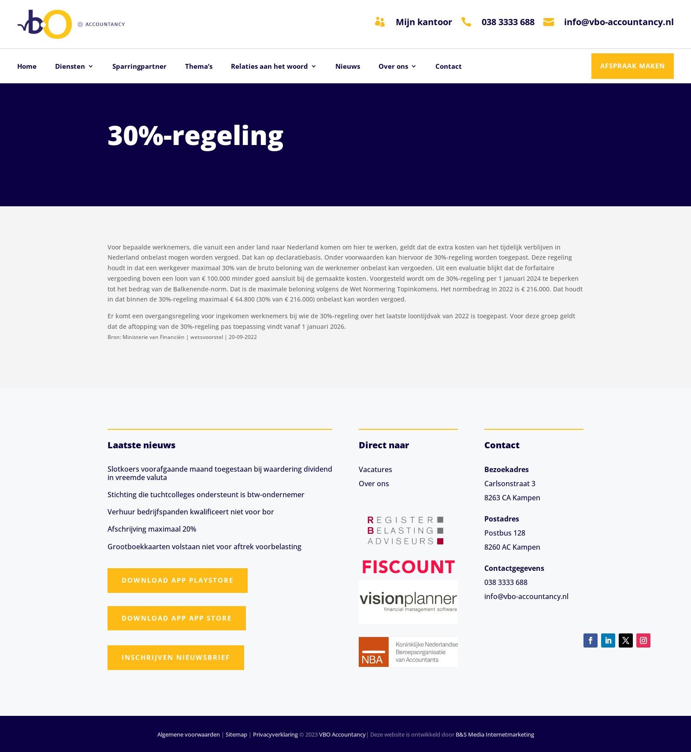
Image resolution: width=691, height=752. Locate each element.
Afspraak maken (632, 65)
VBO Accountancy (342, 734)
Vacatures (375, 469)
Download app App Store (177, 618)
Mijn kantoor (424, 22)
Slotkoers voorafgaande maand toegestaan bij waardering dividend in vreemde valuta (220, 473)
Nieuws (347, 67)
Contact (448, 67)
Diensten (70, 67)
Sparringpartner (139, 67)
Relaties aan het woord (269, 67)
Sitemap (236, 734)
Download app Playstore (178, 580)
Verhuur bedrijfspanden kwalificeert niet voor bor (191, 512)
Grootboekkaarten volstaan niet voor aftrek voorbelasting (204, 546)
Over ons (393, 67)
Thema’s (198, 67)
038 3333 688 (508, 22)
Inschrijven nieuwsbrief (176, 657)
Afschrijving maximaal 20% (152, 529)
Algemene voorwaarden (188, 734)
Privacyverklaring (275, 734)
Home (27, 67)
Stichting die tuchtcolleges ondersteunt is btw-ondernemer (206, 494)
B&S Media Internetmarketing (495, 734)
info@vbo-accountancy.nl (619, 22)
